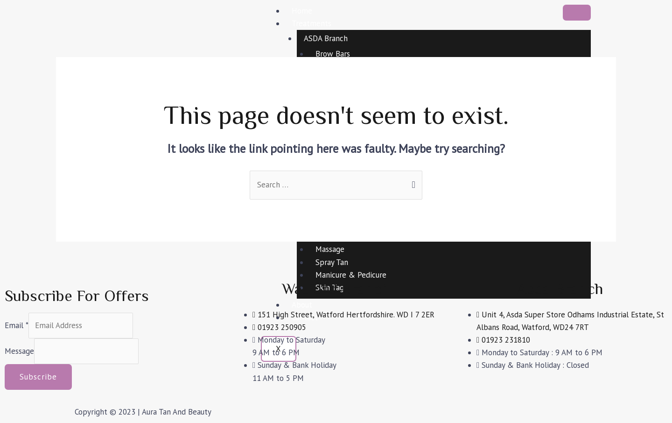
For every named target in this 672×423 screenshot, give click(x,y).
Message (19, 351)
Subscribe (38, 377)
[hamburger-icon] (577, 13)
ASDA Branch (326, 38)
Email (16, 325)
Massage (329, 249)
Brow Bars (332, 54)
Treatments (311, 23)
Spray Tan (331, 262)
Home (302, 11)
